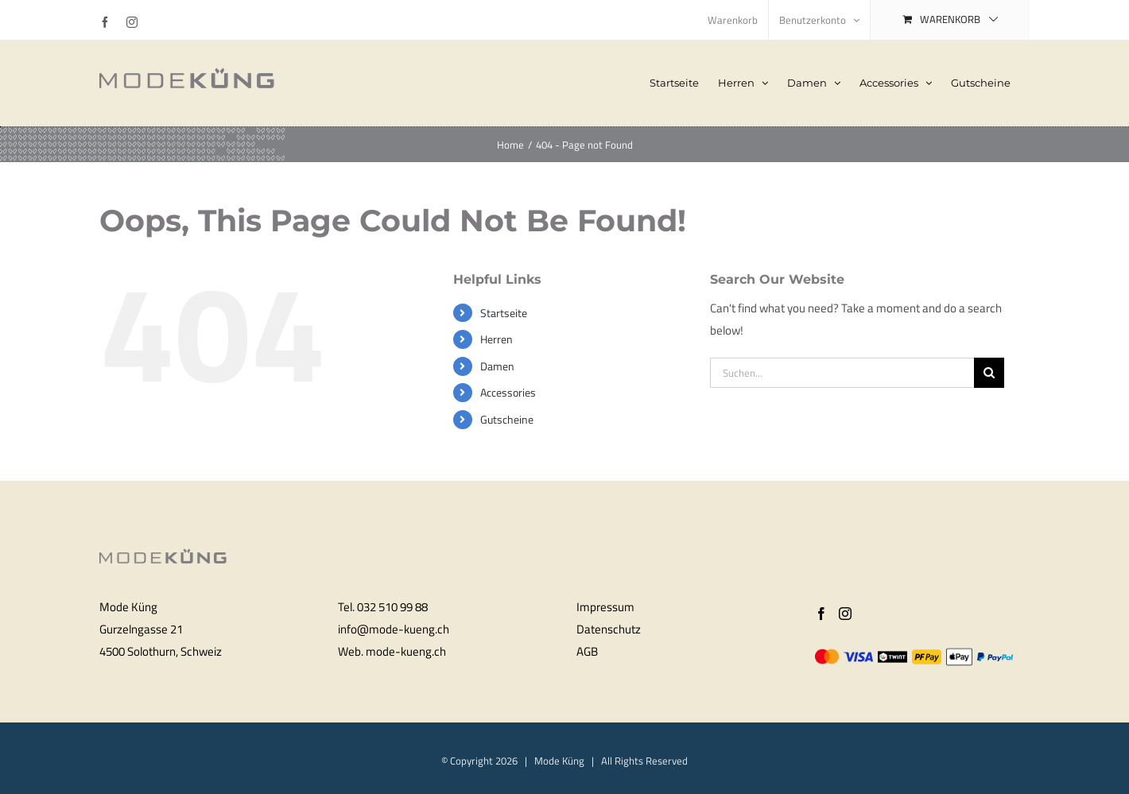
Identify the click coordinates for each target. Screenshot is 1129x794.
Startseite (503, 312)
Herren (496, 339)
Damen (497, 366)
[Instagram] (845, 613)
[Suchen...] (842, 373)
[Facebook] (821, 613)
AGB (587, 651)
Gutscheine (506, 419)
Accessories (508, 392)
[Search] (989, 373)
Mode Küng (559, 761)
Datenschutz (608, 629)
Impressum (605, 607)
